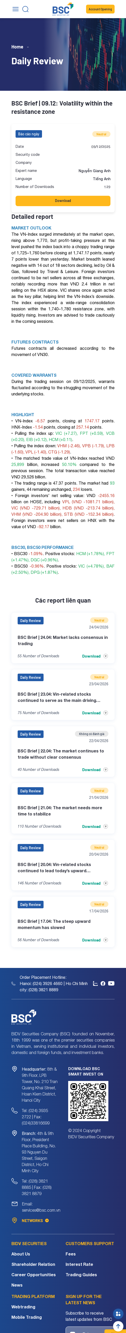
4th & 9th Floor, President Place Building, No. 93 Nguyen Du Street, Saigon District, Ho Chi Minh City (39, 1152)
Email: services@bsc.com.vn (41, 1207)
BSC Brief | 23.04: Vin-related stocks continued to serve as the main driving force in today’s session (57, 697)
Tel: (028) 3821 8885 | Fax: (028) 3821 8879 (37, 1187)
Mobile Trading (26, 1317)
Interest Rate (79, 1264)
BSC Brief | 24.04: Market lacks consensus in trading (63, 640)
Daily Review (30, 620)
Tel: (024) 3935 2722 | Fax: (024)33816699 (36, 1116)
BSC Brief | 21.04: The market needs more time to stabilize (60, 810)
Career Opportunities (33, 1274)
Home (17, 47)
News (17, 1284)
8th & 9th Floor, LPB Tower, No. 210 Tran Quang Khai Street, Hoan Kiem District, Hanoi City (40, 1084)
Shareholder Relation (33, 1264)
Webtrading (23, 1306)
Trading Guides (81, 1274)
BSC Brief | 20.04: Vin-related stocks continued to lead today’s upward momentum (54, 868)
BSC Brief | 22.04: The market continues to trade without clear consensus (61, 753)
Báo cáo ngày (28, 134)
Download (63, 200)
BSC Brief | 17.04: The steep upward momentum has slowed (54, 924)
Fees (71, 1253)
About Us (20, 1253)
